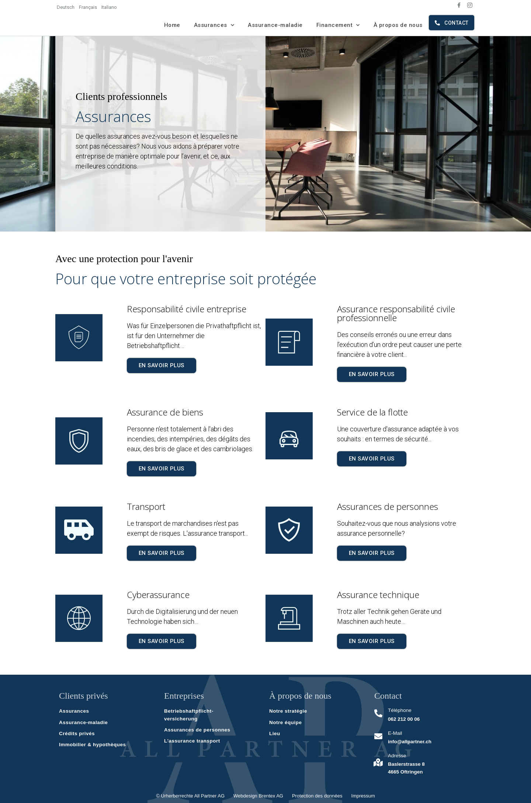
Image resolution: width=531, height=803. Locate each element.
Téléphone (398, 710)
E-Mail (394, 733)
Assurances (214, 25)
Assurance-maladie (275, 25)
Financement (338, 25)
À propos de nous (398, 25)
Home (172, 25)
